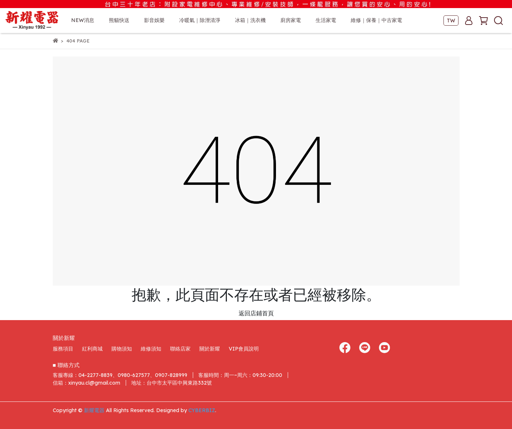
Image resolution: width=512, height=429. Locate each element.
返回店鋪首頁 (256, 313)
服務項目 (63, 348)
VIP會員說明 (244, 348)
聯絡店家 (180, 348)
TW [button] (451, 20)
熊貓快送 (119, 20)
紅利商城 (92, 348)
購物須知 (121, 348)
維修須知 (151, 348)
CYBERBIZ (201, 410)
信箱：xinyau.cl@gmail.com (86, 383)
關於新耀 (209, 348)
